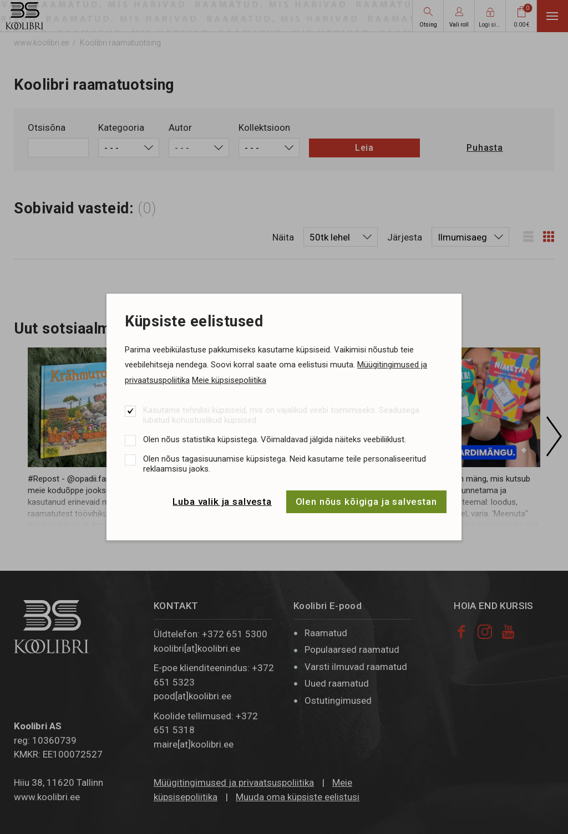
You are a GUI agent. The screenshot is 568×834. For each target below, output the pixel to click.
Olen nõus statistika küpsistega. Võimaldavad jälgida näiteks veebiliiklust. (274, 439)
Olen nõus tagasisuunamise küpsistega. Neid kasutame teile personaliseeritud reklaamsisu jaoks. (284, 464)
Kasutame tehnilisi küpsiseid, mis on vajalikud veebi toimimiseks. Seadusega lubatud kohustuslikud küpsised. (281, 415)
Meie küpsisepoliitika (229, 380)
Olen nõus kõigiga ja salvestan (367, 501)
